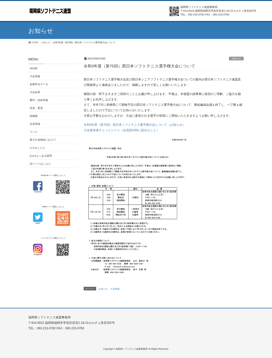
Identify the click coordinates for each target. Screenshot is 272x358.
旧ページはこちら (40, 163)
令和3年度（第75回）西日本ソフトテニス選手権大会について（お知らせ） (134, 124)
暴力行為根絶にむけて (43, 139)
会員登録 (35, 123)
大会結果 (35, 92)
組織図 (34, 115)
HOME (34, 68)
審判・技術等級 (39, 100)
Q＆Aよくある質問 (41, 155)
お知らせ (236, 58)
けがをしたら (38, 147)
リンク (34, 131)
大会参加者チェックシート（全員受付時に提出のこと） (121, 130)
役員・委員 (36, 108)
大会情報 (115, 289)
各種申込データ (39, 84)
